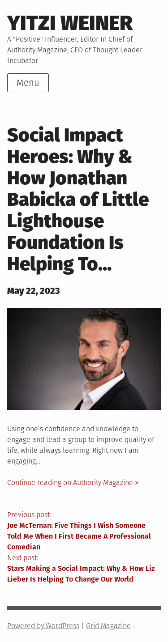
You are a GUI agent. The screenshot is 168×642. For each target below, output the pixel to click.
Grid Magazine (108, 625)
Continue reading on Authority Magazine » (73, 482)
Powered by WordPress (43, 625)
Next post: (84, 569)
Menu (28, 82)
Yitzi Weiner (70, 23)
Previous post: (84, 531)
